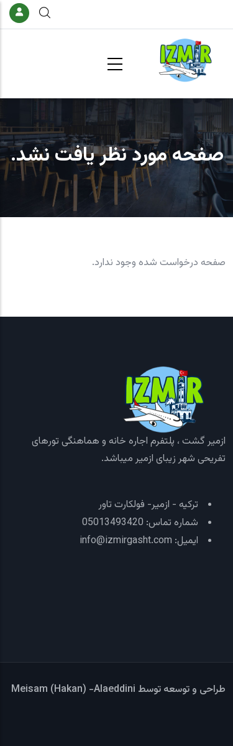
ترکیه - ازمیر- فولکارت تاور (148, 505)
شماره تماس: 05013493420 (140, 523)
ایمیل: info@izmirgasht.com (139, 541)
